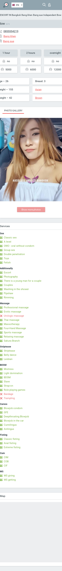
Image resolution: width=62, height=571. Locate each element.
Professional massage (16, 307)
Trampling (9, 398)
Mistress (9, 369)
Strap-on (8, 385)
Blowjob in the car (14, 420)
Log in (49, 5)
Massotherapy (12, 324)
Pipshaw (8, 293)
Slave (7, 381)
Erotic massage (12, 311)
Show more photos (31, 209)
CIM (6, 457)
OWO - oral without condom (19, 245)
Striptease (9, 350)
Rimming (9, 297)
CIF (5, 465)
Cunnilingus (10, 424)
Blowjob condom (13, 408)
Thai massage (11, 319)
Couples (8, 285)
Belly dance (10, 354)
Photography (11, 276)
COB (6, 461)
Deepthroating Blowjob (16, 416)
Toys (6, 258)
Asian (38, 89)
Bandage (8, 394)
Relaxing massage (14, 336)
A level (7, 241)
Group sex (9, 250)
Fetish (7, 262)
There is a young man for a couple (22, 280)
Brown (38, 97)
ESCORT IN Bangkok (10, 15)
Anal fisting (10, 443)
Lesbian (8, 359)
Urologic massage (14, 315)
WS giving (9, 475)
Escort (7, 272)
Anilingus (9, 429)
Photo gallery (13, 110)
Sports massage (13, 332)
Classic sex (10, 237)
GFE (6, 412)
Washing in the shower (16, 289)
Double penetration (14, 254)
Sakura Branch (12, 340)
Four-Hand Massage (15, 328)
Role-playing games (14, 389)
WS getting (10, 479)
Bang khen (26, 15)
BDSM (7, 377)
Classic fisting (12, 438)
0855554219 (10, 31)
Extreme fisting (12, 447)
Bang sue (38, 15)
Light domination (13, 373)
